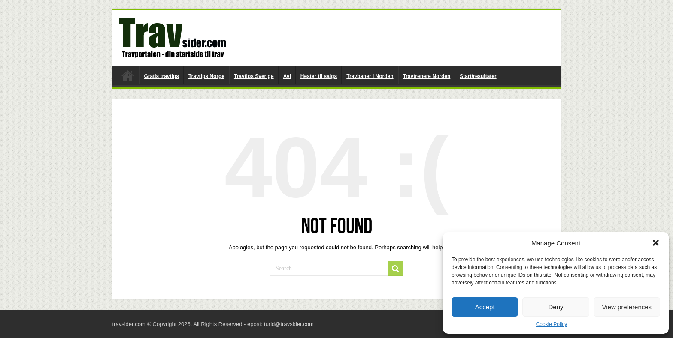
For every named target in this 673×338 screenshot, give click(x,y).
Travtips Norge (206, 76)
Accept (485, 307)
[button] (656, 243)
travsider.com (128, 75)
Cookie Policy (551, 324)
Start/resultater (478, 76)
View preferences (627, 307)
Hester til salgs (318, 76)
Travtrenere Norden (427, 76)
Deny (555, 307)
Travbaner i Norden (369, 76)
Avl (287, 76)
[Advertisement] (398, 37)
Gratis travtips (161, 76)
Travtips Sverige (254, 76)
